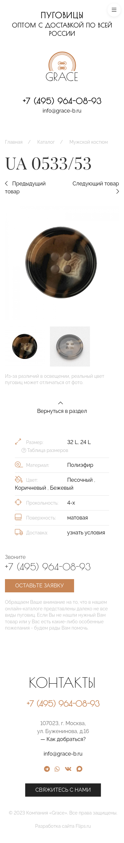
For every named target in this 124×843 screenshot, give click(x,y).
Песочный (80, 480)
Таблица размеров (44, 450)
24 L (85, 442)
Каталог (46, 142)
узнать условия (86, 532)
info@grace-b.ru (62, 111)
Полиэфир (80, 465)
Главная (13, 142)
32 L (72, 442)
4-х (71, 503)
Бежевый (61, 488)
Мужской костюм (88, 142)
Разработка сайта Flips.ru (91, 826)
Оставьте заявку (39, 585)
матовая (77, 518)
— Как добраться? (90, 739)
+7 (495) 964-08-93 (62, 101)
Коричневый (31, 488)
